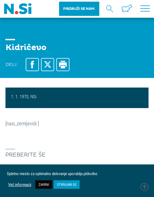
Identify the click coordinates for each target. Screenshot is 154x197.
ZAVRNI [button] (44, 184)
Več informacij (19, 184)
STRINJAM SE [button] (66, 184)
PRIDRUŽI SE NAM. (79, 9)
